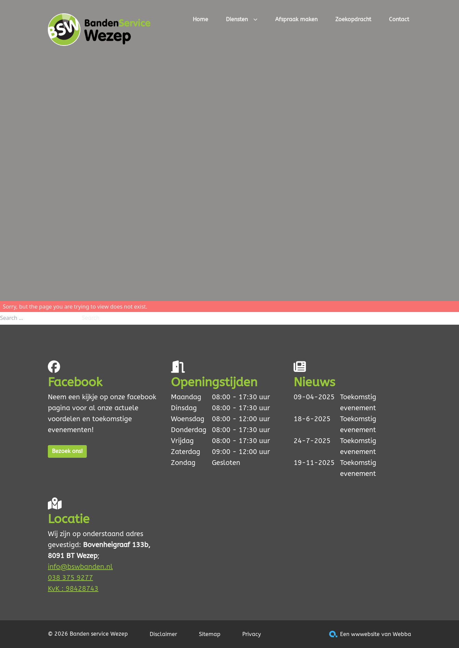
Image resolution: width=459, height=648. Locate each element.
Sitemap (209, 634)
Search (90, 318)
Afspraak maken (296, 19)
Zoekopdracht (353, 19)
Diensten (241, 19)
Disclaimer (163, 634)
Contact (399, 19)
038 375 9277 (70, 578)
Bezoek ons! (67, 451)
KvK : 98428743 (73, 589)
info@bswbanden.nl (80, 567)
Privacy (251, 634)
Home (200, 19)
